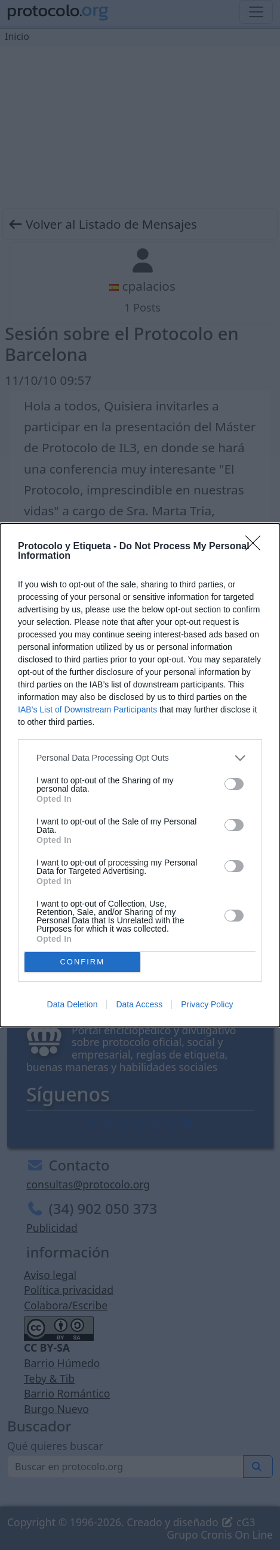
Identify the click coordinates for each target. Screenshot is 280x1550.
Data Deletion (72, 1004)
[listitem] (140, 757)
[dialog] (140, 774)
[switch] (234, 784)
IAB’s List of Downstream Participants (87, 709)
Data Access (139, 1004)
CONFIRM (82, 961)
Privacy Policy (207, 1004)
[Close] (256, 546)
